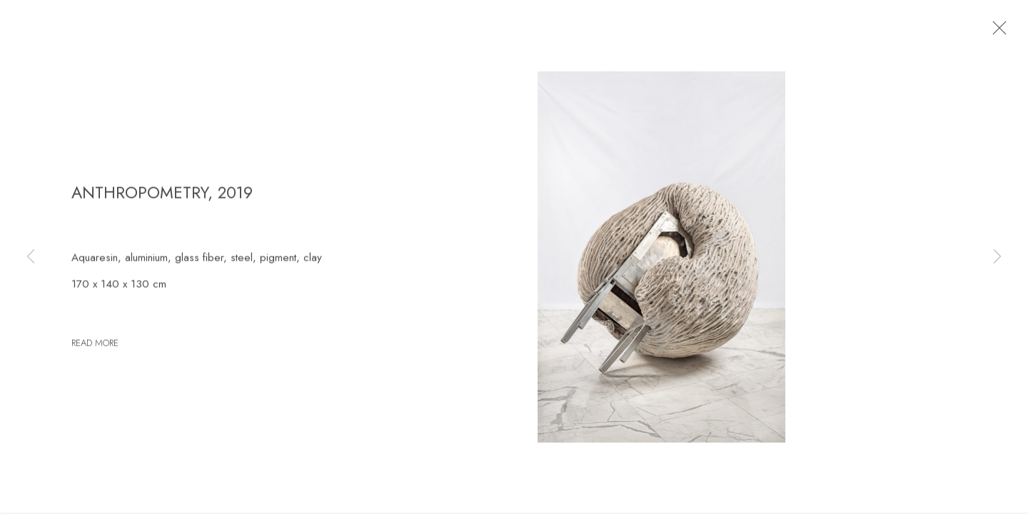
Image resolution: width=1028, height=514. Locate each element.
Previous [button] (30, 257)
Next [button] (997, 257)
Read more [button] (95, 346)
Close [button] (996, 32)
